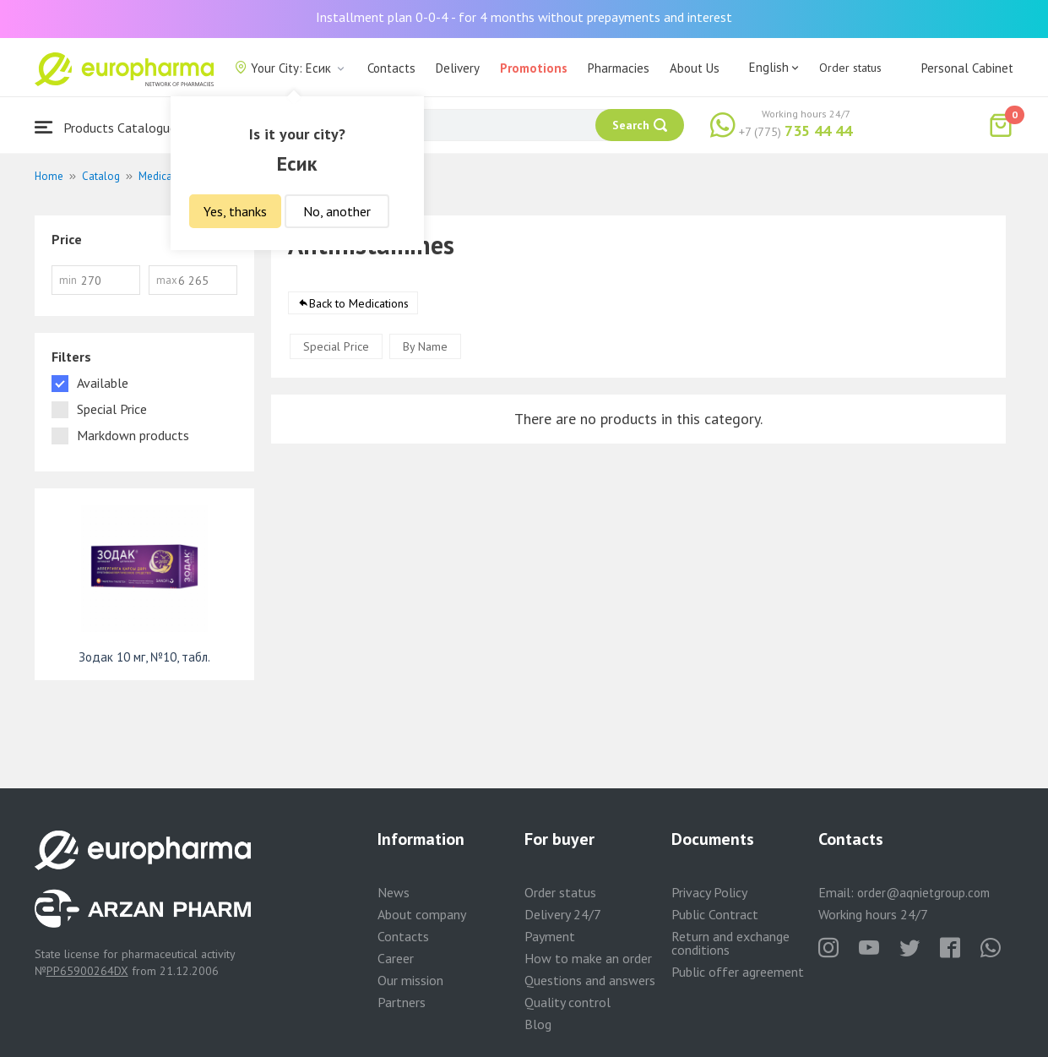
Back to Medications (359, 303)
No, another (337, 211)
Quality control (567, 1002)
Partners (401, 1002)
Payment (549, 936)
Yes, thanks (235, 211)
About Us (694, 68)
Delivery (458, 68)
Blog (537, 1024)
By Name (425, 346)
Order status (850, 67)
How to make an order (588, 958)
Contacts (391, 68)
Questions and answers (589, 980)
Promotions (533, 68)
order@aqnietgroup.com (923, 893)
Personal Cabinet (967, 68)
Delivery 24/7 (562, 914)
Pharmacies (618, 68)
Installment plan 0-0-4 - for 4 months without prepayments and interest (524, 16)
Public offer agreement (737, 971)
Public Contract (714, 914)
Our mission (410, 980)
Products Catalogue (105, 127)
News (393, 892)
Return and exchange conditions (730, 943)
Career (395, 958)
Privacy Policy (709, 892)
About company (421, 914)
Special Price (336, 346)
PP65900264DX (87, 970)
